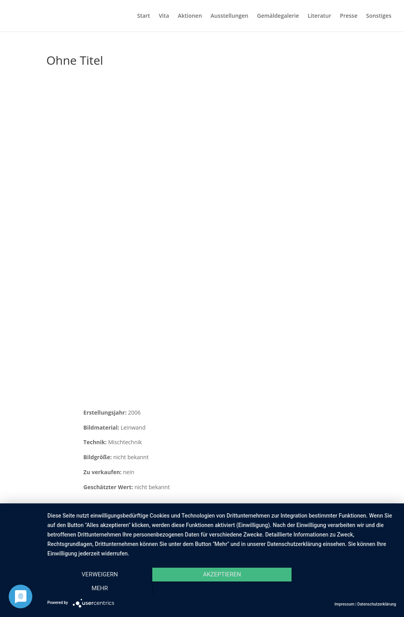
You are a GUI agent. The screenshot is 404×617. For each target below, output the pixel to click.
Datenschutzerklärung (376, 604)
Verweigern (100, 588)
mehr (344, 588)
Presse (348, 16)
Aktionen (190, 16)
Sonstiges (378, 16)
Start (143, 16)
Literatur (319, 16)
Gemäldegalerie (278, 16)
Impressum (345, 604)
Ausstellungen (230, 16)
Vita (164, 16)
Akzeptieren (222, 588)
